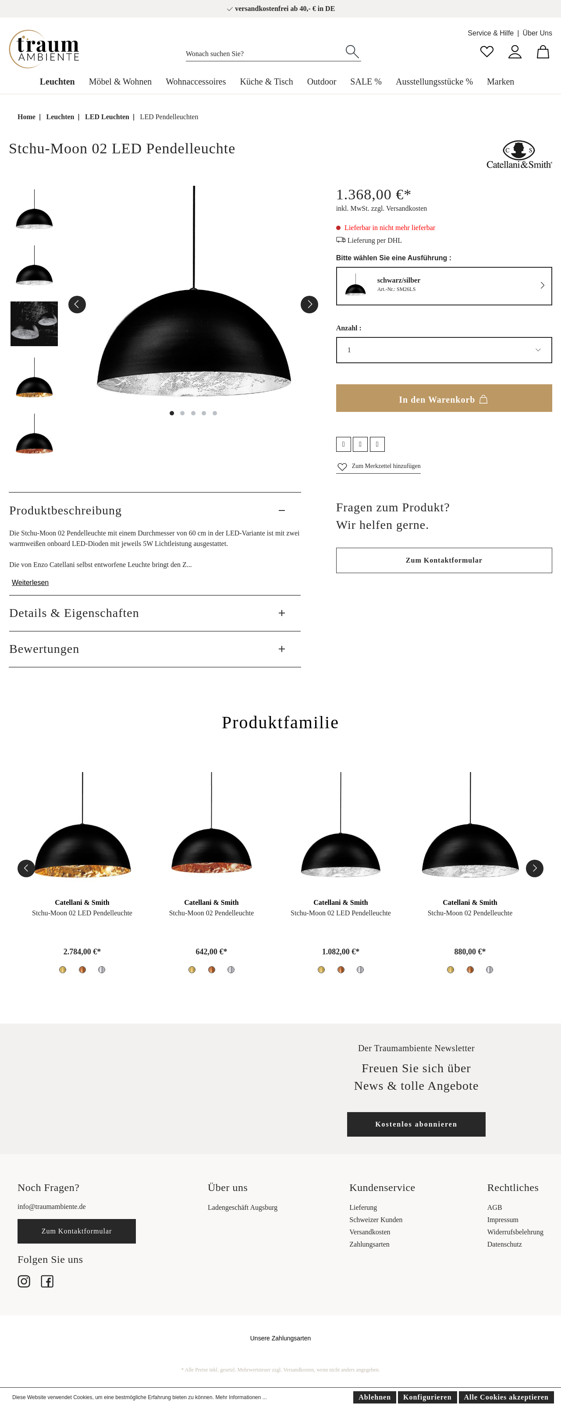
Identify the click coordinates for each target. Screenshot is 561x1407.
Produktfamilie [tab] (280, 722)
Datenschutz (504, 1244)
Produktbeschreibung (65, 510)
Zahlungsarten (369, 1244)
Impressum (502, 1219)
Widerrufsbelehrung (515, 1232)
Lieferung (363, 1207)
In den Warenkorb (444, 397)
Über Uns (537, 33)
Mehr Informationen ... (240, 1397)
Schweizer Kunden (375, 1219)
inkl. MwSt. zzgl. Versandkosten (381, 208)
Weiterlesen (30, 582)
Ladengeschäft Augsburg (242, 1207)
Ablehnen (375, 1397)
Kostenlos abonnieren (416, 1124)
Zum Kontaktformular (444, 560)
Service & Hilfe (491, 33)
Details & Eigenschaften (74, 613)
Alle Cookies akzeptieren (506, 1397)
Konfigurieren (427, 1397)
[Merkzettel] (487, 50)
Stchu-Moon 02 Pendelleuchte (211, 913)
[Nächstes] (309, 304)
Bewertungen (44, 649)
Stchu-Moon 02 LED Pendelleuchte (82, 913)
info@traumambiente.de (52, 1206)
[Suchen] (352, 50)
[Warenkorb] (543, 50)
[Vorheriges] (77, 304)
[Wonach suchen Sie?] (265, 51)
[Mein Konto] (515, 50)
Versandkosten (369, 1232)
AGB (494, 1207)
